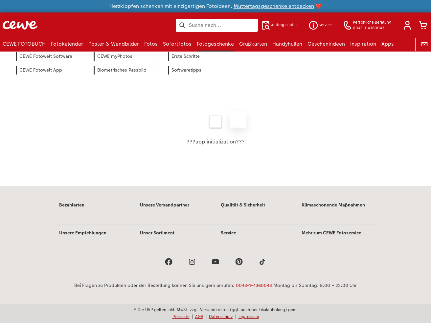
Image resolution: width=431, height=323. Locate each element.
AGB (199, 316)
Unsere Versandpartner (164, 205)
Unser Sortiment (157, 232)
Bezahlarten (71, 205)
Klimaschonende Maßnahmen (333, 205)
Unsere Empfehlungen (82, 232)
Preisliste (181, 316)
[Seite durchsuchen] (217, 25)
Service (228, 232)
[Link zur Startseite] (67, 25)
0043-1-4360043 (254, 285)
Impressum (248, 316)
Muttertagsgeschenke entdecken (274, 6)
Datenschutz (221, 316)
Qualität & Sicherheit (243, 205)
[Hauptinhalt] (215, 127)
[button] (407, 25)
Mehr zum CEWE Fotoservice (331, 232)
